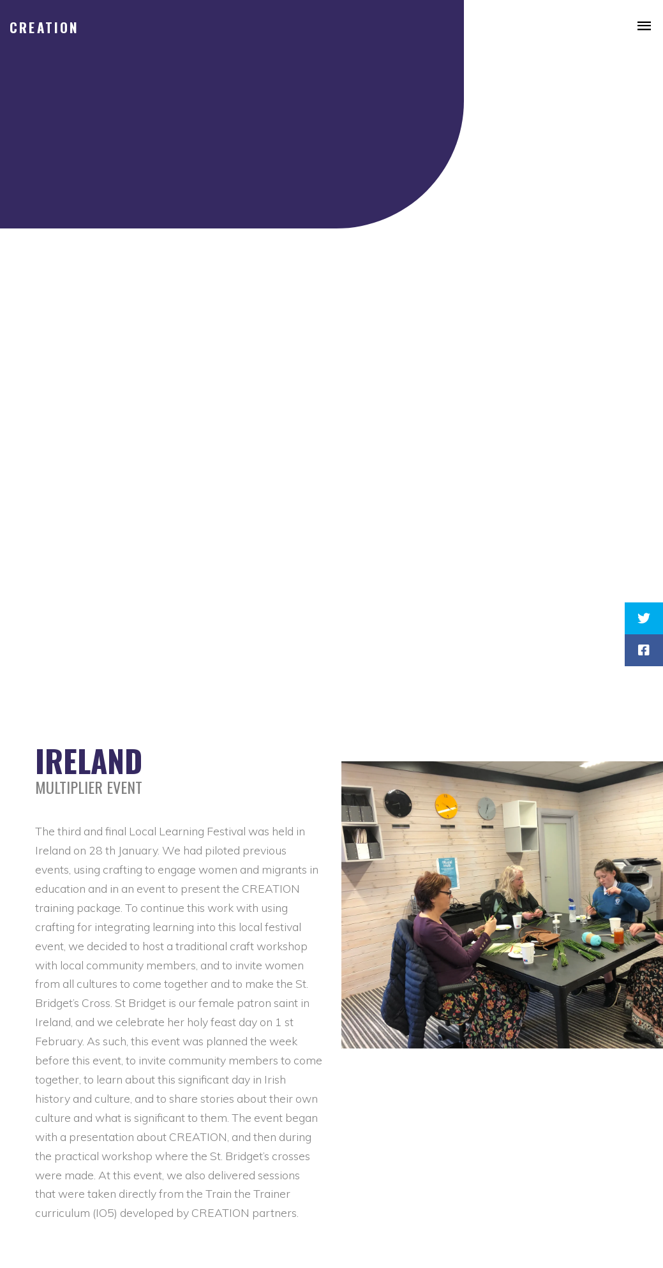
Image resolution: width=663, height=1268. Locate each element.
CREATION (45, 27)
